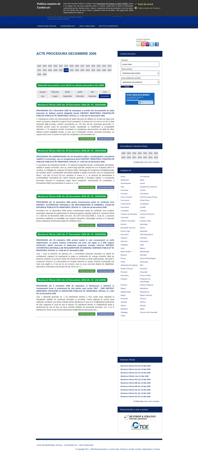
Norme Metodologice (148, 258)
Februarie (55, 92)
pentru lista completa (147, 162)
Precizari (124, 272)
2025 (45, 66)
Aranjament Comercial (148, 187)
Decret (142, 228)
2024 (50, 66)
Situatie (143, 305)
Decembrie (105, 96)
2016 (88, 66)
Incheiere (143, 238)
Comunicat (125, 207)
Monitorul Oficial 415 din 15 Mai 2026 (136, 373)
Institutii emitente (108, 26)
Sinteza (143, 302)
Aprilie (80, 92)
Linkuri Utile (114, 449)
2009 (50, 70)
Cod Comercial (126, 197)
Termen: (124, 60)
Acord (123, 177)
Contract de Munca (147, 214)
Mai (92, 92)
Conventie (124, 217)
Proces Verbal (145, 275)
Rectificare (144, 288)
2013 (104, 66)
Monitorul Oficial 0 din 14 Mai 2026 (135, 376)
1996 (39, 74)
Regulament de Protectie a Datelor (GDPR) (112, 4)
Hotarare (124, 238)
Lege (142, 245)
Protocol (124, 285)
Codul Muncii (126, 204)
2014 (99, 66)
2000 (99, 70)
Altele (142, 180)
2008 (55, 70)
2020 (72, 66)
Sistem (123, 305)
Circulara (124, 194)
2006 (66, 70)
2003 (82, 70)
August (55, 96)
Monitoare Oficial (47, 26)
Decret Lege (125, 231)
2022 (61, 66)
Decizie (123, 224)
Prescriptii (143, 272)
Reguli (123, 295)
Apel (122, 187)
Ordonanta (144, 262)
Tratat (123, 316)
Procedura (125, 275)
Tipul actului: (127, 69)
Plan (141, 265)
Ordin (123, 262)
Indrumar (124, 241)
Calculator (124, 190)
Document (124, 234)
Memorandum (126, 252)
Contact (157, 449)
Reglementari (126, 292)
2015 (93, 66)
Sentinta (124, 302)
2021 (66, 66)
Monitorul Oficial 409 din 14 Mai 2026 (136, 386)
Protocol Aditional (146, 285)
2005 (72, 70)
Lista (122, 248)
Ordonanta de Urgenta (129, 265)
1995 (45, 74)
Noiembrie (92, 96)
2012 (109, 66)
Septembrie (67, 96)
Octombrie (80, 96)
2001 (93, 70)
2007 (61, 70)
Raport (123, 288)
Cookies (138, 449)
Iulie (42, 96)
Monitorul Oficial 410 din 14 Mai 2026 (136, 390)
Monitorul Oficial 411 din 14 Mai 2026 (136, 393)
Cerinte (142, 190)
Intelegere (124, 245)
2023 (55, 66)
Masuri (142, 248)
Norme (123, 258)
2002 (88, 70)
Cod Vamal (125, 200)
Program (124, 279)
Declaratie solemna (128, 228)
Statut (142, 309)
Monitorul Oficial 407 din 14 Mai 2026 (136, 379)
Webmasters (148, 449)
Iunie (105, 92)
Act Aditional (144, 177)
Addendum (125, 180)
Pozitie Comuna (127, 269)
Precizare (143, 269)
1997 (109, 70)
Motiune (124, 255)
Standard (124, 309)
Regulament (144, 292)
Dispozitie (143, 231)
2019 (77, 66)
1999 (104, 70)
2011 (39, 70)
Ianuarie (42, 92)
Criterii (142, 217)
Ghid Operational (146, 234)
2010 (45, 70)
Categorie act (67, 26)
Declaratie (144, 224)
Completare (144, 204)
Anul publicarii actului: (131, 78)
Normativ (143, 255)
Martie (67, 92)
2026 (39, 66)
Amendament (126, 183)
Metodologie (144, 252)
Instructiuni (144, 241)
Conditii (143, 207)
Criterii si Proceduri (128, 221)
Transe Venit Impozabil (148, 312)
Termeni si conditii (127, 449)
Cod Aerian (144, 194)
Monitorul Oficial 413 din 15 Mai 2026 (136, 366)
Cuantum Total (145, 221)
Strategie (124, 312)
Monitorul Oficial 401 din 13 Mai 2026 (136, 397)
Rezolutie (124, 299)
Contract (143, 211)
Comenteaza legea (105, 139)
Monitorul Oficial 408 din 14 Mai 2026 (136, 383)
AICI (121, 10)
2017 (82, 66)
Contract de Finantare (129, 214)
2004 (77, 70)
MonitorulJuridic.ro (102, 449)
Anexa (142, 183)
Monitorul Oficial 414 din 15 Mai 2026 (136, 369)
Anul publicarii (87, 26)
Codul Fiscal (144, 200)
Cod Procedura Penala (148, 197)
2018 (129, 157)
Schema (143, 299)
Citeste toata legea (87, 139)
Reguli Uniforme (146, 295)
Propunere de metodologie (145, 280)
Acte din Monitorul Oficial (50, 445)
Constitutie (125, 211)
